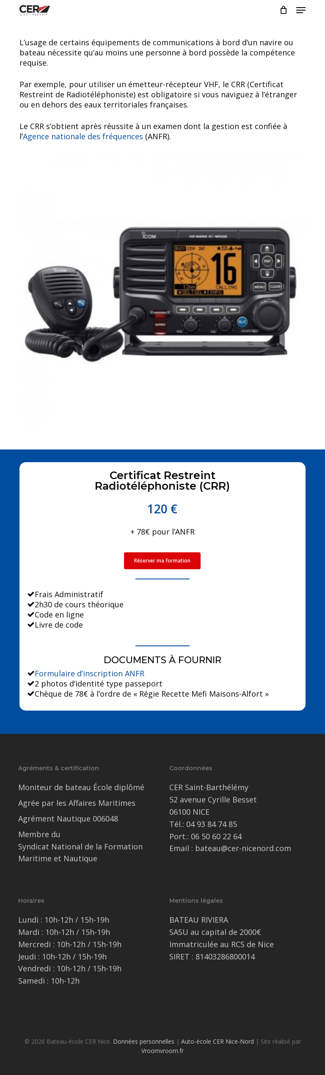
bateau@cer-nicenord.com (243, 848)
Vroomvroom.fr (162, 1051)
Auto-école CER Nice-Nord (217, 1041)
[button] (301, 10)
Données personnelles (143, 1041)
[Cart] (283, 10)
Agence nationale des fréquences (83, 136)
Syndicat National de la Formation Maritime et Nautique (80, 852)
